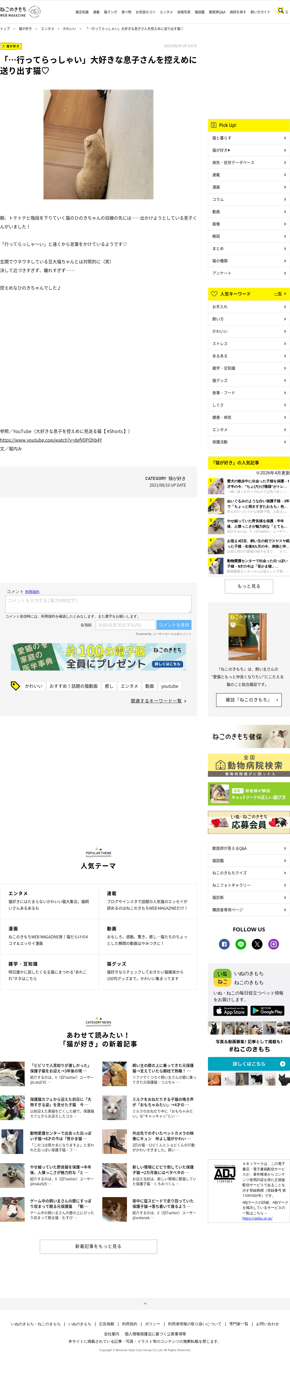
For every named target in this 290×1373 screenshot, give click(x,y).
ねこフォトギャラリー (231, 885)
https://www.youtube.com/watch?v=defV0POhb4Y (51, 439)
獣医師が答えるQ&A (229, 848)
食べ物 (126, 12)
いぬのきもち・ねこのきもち (36, 1324)
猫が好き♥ (221, 150)
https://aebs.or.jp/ (257, 1218)
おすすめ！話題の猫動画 (74, 686)
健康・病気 (221, 417)
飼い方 (218, 318)
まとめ (218, 248)
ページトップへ (145, 1304)
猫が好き (25, 28)
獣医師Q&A (217, 12)
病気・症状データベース (233, 162)
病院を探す (238, 12)
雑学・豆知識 (223, 368)
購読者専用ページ (227, 909)
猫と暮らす (221, 137)
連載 (96, 12)
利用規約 (129, 1324)
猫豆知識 (82, 12)
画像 (216, 223)
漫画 (216, 187)
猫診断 (218, 897)
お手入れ (220, 306)
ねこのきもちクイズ (229, 872)
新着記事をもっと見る (98, 1246)
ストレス (220, 343)
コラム (218, 199)
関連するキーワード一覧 (156, 700)
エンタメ (166, 12)
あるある (220, 355)
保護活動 (220, 441)
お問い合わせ (267, 1324)
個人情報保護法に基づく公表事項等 (155, 1334)
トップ (5, 28)
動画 (149, 686)
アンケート (221, 273)
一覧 (278, 293)
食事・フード (223, 392)
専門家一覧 (238, 1324)
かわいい (69, 28)
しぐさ (218, 405)
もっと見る (249, 586)
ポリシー (152, 1324)
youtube (169, 686)
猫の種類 (220, 260)
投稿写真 (183, 12)
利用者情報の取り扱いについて (195, 1324)
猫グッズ (220, 380)
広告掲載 (106, 1324)
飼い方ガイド (260, 12)
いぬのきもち (79, 1324)
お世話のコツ (145, 12)
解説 (216, 236)
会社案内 (111, 1334)
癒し (109, 686)
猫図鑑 (200, 12)
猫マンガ (110, 12)
